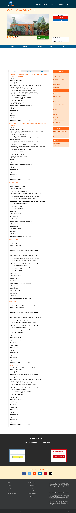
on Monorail (55, 117)
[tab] (15, 71)
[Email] (51, 473)
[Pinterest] (46, 473)
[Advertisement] (60, 29)
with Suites (55, 125)
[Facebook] (24, 473)
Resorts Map (55, 112)
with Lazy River (56, 74)
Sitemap (9, 488)
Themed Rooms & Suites (58, 104)
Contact (9, 485)
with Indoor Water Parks (58, 145)
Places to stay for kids (57, 136)
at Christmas (55, 114)
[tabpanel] (28, 249)
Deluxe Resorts (56, 99)
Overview (13, 46)
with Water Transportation (58, 119)
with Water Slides (56, 76)
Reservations (13, 12)
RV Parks (55, 109)
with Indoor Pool (56, 143)
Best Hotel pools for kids (58, 134)
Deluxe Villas (56, 101)
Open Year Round (56, 82)
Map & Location (38, 46)
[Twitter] (30, 473)
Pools (50, 46)
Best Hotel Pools (56, 84)
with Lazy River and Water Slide (59, 79)
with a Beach (56, 87)
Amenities (25, 46)
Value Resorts (56, 93)
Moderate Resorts (57, 96)
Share (18, 12)
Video (62, 46)
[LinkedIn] (40, 473)
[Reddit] (35, 473)
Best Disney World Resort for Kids (60, 131)
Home (8, 482)
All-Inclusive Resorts (57, 106)
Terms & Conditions (11, 493)
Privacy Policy (10, 490)
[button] (67, 4)
